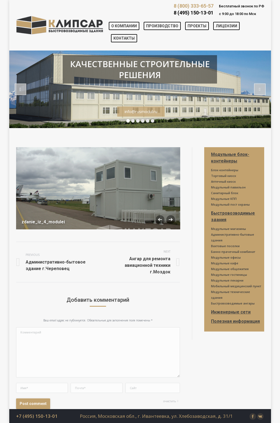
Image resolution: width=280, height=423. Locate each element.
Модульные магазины (228, 229)
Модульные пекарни (227, 280)
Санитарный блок (224, 193)
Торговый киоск (223, 176)
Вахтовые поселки (225, 246)
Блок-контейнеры (224, 170)
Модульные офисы (226, 257)
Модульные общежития (230, 269)
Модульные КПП (224, 199)
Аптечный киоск (223, 181)
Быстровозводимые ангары (233, 303)
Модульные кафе (224, 263)
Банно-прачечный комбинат (233, 252)
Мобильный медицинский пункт (236, 286)
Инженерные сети (231, 312)
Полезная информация (235, 321)
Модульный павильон (228, 187)
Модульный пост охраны (230, 204)
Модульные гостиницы (229, 275)
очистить (169, 401)
